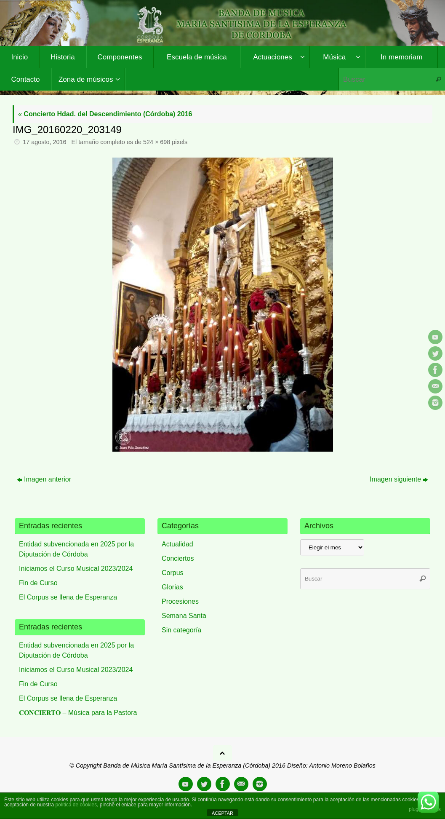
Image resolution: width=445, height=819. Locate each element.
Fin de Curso (38, 582)
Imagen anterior (44, 479)
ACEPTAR (222, 813)
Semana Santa (184, 615)
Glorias (172, 587)
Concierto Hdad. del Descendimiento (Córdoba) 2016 (105, 114)
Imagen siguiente (399, 479)
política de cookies (76, 805)
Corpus (173, 572)
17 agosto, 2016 (44, 142)
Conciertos (178, 558)
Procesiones (180, 601)
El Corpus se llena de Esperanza (68, 597)
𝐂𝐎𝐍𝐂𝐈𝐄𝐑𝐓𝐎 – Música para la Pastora (78, 712)
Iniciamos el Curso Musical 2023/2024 (76, 568)
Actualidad (177, 544)
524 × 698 (156, 142)
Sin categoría (181, 630)
